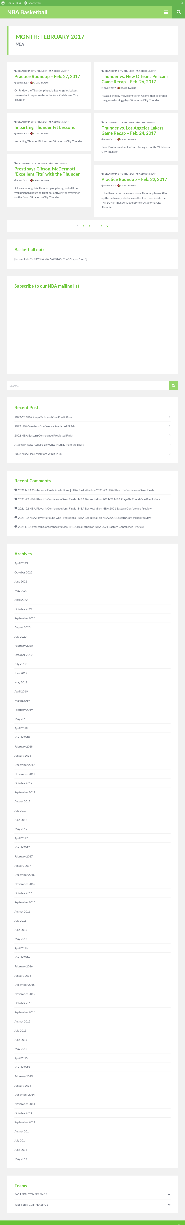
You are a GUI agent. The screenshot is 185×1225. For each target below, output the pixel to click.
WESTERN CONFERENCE (31, 1204)
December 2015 (24, 984)
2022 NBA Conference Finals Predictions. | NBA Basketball (55, 490)
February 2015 (23, 1076)
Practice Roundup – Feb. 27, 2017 (47, 76)
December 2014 (24, 1094)
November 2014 (24, 1103)
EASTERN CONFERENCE (30, 1194)
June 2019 (20, 673)
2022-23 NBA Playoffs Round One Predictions (43, 417)
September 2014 (24, 1122)
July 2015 (20, 1030)
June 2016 (20, 929)
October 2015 (23, 1003)
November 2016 (24, 884)
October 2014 (23, 1113)
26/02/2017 (21, 133)
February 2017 (23, 856)
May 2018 (20, 719)
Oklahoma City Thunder (32, 71)
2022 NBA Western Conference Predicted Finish (44, 426)
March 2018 (22, 737)
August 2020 (22, 627)
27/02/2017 (109, 88)
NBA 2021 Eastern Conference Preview (127, 508)
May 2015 (20, 1048)
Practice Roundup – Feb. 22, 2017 (134, 179)
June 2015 (20, 1039)
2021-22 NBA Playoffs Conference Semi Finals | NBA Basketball (58, 499)
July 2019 (20, 663)
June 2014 (20, 1149)
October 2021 (23, 609)
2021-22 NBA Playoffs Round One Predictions (131, 499)
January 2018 (22, 755)
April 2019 (21, 691)
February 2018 (23, 746)
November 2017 (24, 774)
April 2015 (21, 1058)
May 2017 (20, 828)
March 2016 (22, 957)
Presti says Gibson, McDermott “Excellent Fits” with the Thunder (47, 171)
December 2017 (24, 764)
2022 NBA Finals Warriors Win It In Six (38, 453)
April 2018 (21, 728)
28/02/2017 (21, 82)
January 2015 (22, 1085)
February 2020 (23, 645)
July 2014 (20, 1140)
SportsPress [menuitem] (35, 2)
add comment (59, 71)
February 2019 (23, 709)
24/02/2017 (21, 180)
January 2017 (22, 865)
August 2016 (22, 911)
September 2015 (24, 1012)
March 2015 (22, 1067)
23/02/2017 (109, 185)
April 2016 (21, 948)
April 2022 (21, 599)
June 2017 (20, 819)
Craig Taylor (39, 82)
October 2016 (23, 893)
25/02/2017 (109, 139)
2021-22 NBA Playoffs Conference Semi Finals (125, 490)
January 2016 (22, 975)
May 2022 (20, 590)
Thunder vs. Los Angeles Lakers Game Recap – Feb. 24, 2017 (133, 130)
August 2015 (22, 1021)
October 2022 (23, 572)
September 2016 (24, 902)
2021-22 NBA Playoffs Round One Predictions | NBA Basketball (58, 517)
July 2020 (20, 636)
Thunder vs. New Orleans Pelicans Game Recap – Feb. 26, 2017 (135, 79)
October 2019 (23, 654)
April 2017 (21, 838)
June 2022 (20, 581)
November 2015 (24, 994)
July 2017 (20, 810)
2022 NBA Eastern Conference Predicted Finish (43, 435)
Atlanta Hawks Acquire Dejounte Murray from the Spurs (49, 444)
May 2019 (20, 682)
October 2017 (23, 783)
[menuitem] (3, 3)
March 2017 (22, 847)
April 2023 (21, 563)
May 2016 (20, 938)
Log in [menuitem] (11, 2)
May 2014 (20, 1159)
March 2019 (22, 700)
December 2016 (24, 874)
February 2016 (23, 966)
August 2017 (22, 801)
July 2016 (20, 920)
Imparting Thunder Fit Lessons (44, 127)
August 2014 (22, 1131)
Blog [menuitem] (18, 2)
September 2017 (24, 792)
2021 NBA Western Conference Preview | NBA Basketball (54, 526)
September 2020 (24, 618)
